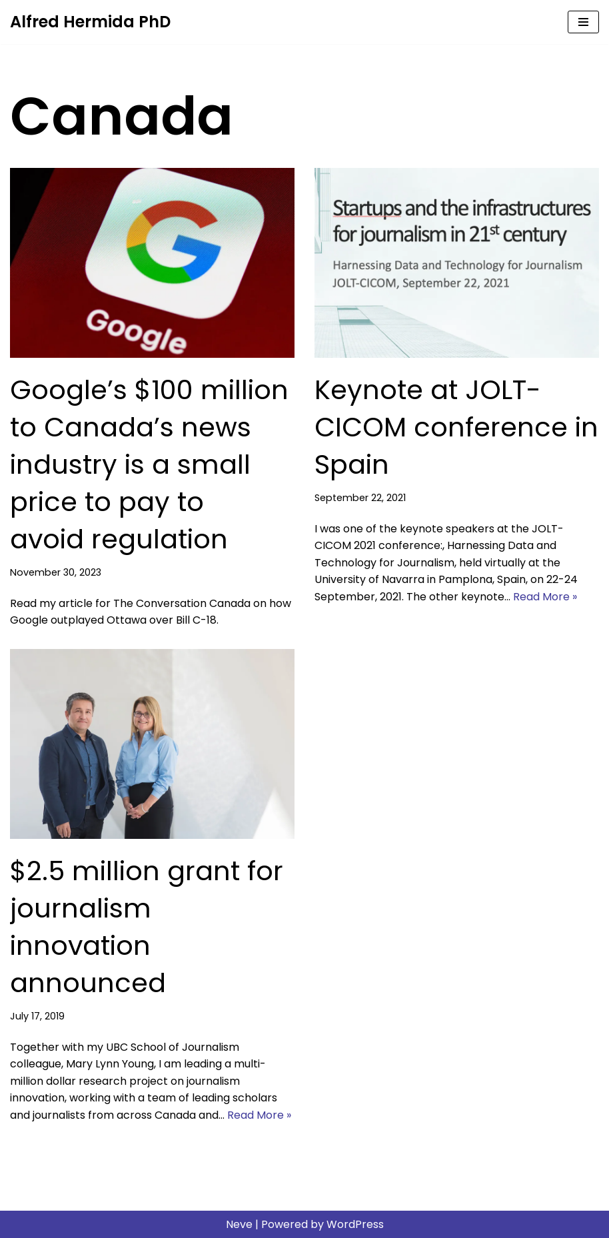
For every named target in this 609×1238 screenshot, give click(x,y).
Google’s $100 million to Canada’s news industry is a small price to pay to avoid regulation (149, 464)
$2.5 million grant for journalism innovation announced (146, 926)
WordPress (355, 1224)
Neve (239, 1224)
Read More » (545, 596)
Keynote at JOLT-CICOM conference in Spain (456, 427)
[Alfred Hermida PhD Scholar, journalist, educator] (90, 22)
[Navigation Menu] (583, 22)
